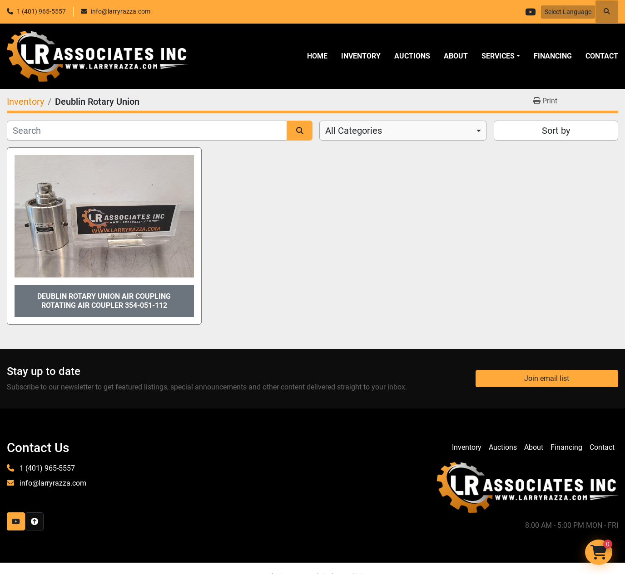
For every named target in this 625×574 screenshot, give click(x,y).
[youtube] (529, 11)
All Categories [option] (353, 130)
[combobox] (402, 131)
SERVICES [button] (498, 56)
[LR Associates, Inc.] (527, 486)
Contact (601, 56)
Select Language (568, 11)
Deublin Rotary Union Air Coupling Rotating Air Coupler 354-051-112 (104, 300)
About (456, 56)
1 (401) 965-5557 (41, 11)
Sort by (556, 130)
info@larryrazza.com (120, 11)
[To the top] (34, 521)
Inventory (361, 56)
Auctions (412, 56)
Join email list (546, 378)
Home (317, 56)
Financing (553, 56)
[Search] (147, 131)
